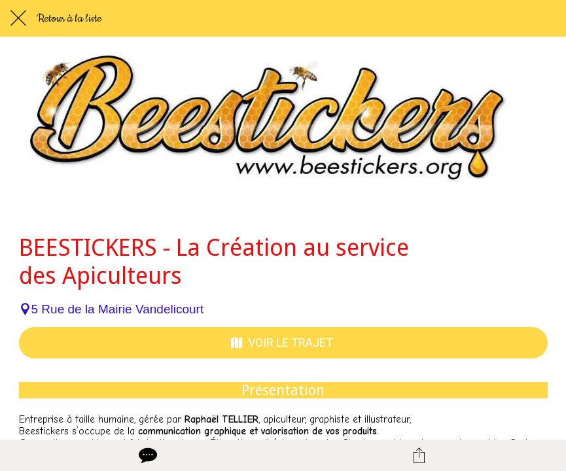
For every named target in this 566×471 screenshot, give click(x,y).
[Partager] (419, 455)
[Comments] (146, 455)
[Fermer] (18, 18)
